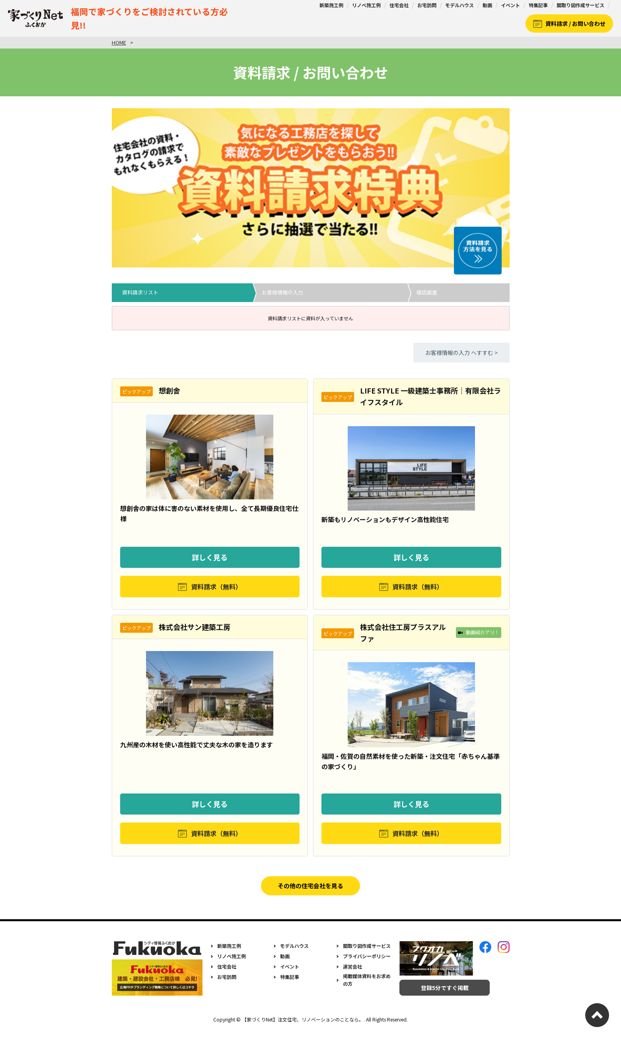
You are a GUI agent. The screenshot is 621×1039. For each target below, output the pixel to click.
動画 (487, 5)
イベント (510, 5)
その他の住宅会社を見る (311, 891)
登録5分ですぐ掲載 (436, 995)
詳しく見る (210, 557)
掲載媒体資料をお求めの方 (367, 987)
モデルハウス (459, 5)
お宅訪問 (426, 5)
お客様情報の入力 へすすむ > (461, 353)
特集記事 (538, 5)
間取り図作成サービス (580, 5)
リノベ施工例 (366, 5)
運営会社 (352, 974)
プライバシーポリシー (367, 963)
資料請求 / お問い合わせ (575, 23)
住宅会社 (399, 5)
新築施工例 (331, 5)
